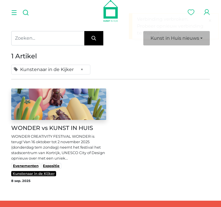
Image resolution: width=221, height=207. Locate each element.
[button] (176, 38)
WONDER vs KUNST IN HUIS (52, 127)
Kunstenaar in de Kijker (34, 173)
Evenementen (26, 166)
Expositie (51, 166)
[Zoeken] (93, 38)
